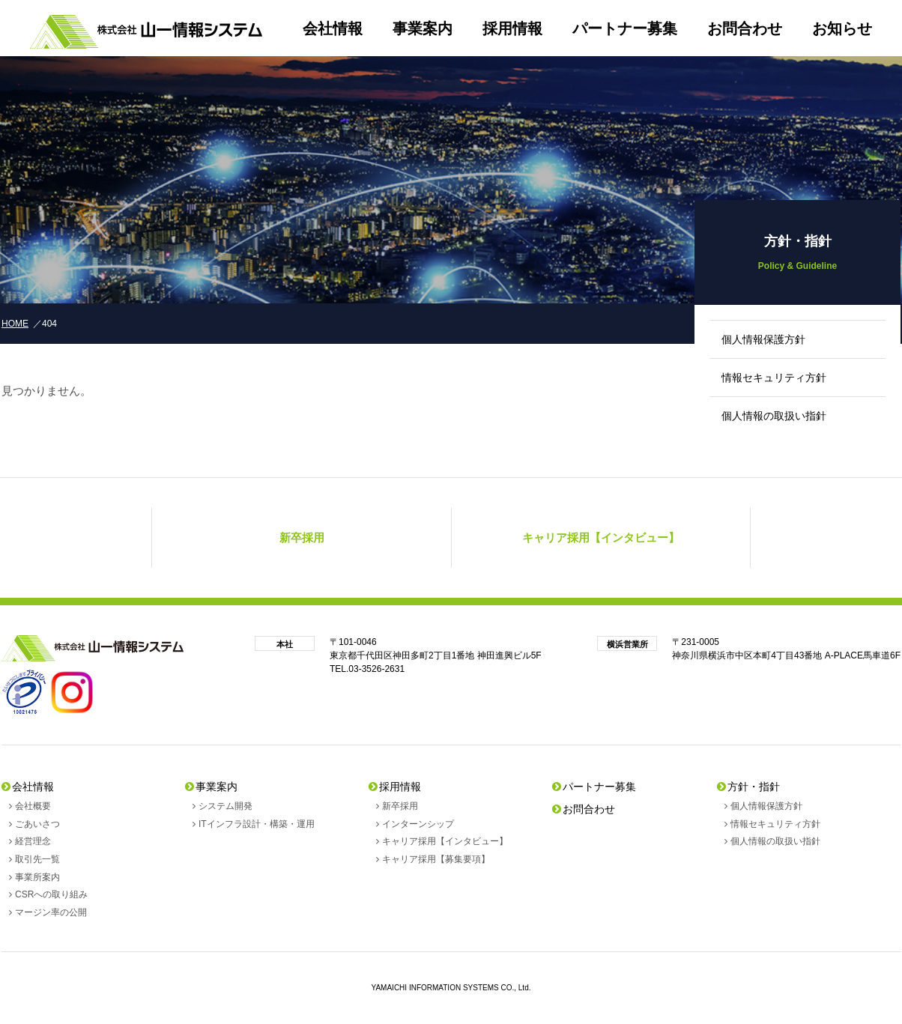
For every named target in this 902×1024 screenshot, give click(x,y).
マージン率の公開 (51, 912)
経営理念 (33, 841)
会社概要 (33, 806)
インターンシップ (418, 824)
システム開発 (225, 806)
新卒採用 (400, 806)
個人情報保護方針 (763, 339)
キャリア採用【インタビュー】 (445, 841)
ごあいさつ (37, 824)
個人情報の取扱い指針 (773, 416)
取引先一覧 (37, 859)
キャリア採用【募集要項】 (436, 859)
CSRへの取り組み (51, 894)
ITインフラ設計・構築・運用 (257, 824)
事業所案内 (37, 877)
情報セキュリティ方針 (773, 378)
